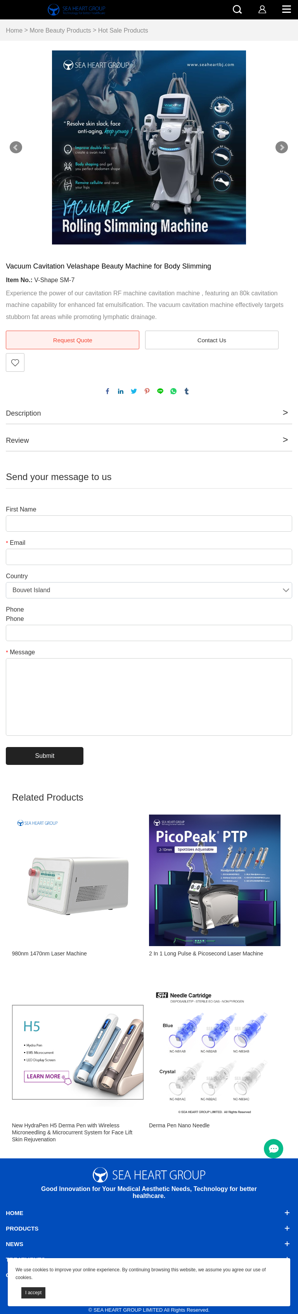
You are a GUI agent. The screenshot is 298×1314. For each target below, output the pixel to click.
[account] (262, 9)
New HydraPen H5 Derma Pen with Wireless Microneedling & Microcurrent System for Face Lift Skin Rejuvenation (72, 1132)
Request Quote (72, 340)
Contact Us (212, 340)
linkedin (121, 391)
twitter (134, 391)
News (14, 1244)
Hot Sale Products (123, 30)
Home (14, 30)
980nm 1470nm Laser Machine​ (49, 953)
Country (17, 576)
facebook (107, 391)
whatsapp (173, 391)
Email (15, 542)
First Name (21, 509)
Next (281, 147)
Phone (15, 609)
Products (22, 1228)
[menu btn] (273, 1148)
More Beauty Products (60, 30)
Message (20, 652)
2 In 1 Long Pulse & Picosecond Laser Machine (206, 953)
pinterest (147, 391)
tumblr (187, 391)
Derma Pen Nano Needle (179, 1125)
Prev (16, 147)
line (160, 391)
